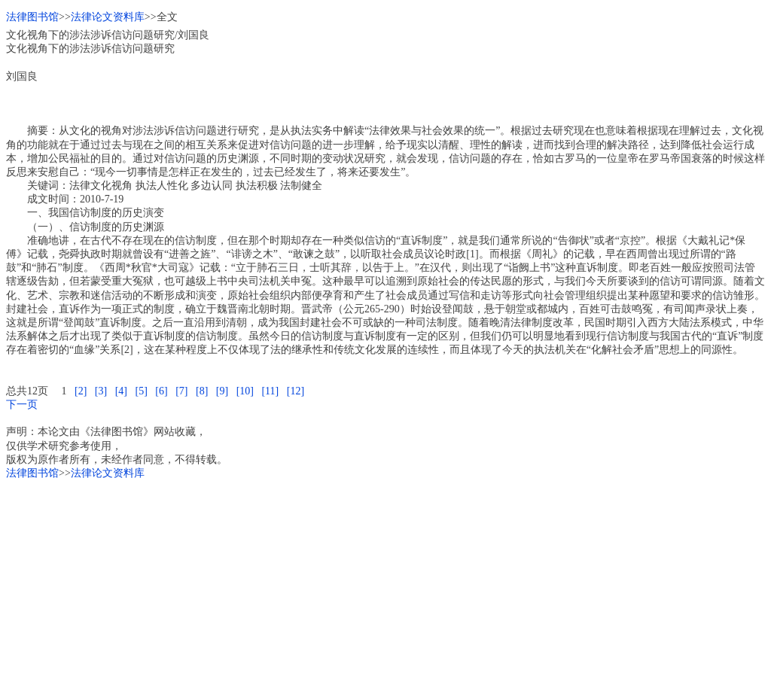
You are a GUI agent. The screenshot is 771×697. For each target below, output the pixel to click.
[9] (222, 391)
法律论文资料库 (108, 17)
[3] (101, 391)
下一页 (22, 404)
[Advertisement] (385, 585)
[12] (295, 391)
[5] (141, 391)
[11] (270, 391)
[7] (181, 391)
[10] (245, 391)
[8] (202, 391)
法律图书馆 (32, 17)
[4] (121, 391)
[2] (81, 391)
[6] (161, 391)
